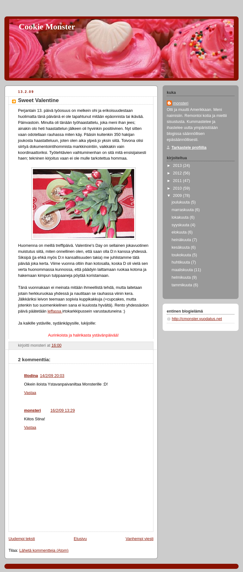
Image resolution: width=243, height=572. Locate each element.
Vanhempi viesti (139, 539)
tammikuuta (182, 285)
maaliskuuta (182, 270)
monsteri (32, 410)
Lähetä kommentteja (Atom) (44, 550)
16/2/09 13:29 (62, 410)
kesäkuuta (181, 247)
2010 (178, 188)
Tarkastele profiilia (189, 147)
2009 (178, 195)
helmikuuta (181, 277)
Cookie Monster (47, 26)
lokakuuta (180, 217)
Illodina (31, 376)
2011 (178, 181)
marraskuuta (183, 210)
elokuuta (179, 232)
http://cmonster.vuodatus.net (197, 319)
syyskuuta (180, 225)
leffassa (54, 311)
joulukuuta (181, 202)
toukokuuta (181, 255)
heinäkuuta (181, 240)
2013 (178, 165)
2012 (178, 173)
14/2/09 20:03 (52, 376)
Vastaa (30, 393)
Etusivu (80, 539)
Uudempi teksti (22, 539)
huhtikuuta (181, 262)
